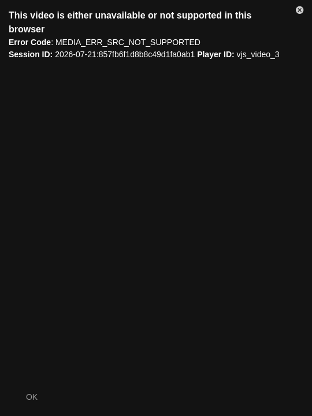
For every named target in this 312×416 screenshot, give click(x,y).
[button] (300, 12)
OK (32, 397)
